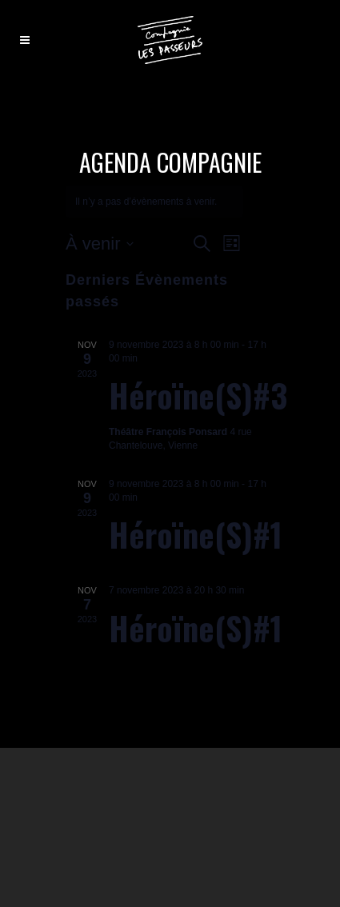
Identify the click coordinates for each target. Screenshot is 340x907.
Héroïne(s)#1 (195, 534)
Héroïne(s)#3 (198, 395)
